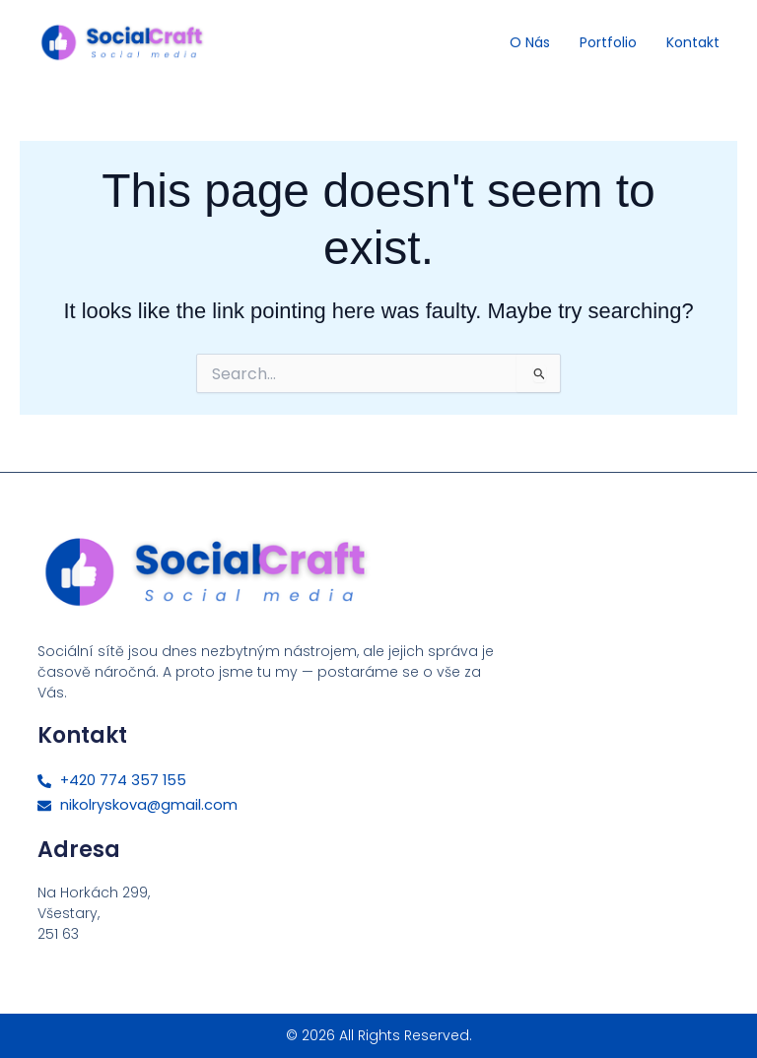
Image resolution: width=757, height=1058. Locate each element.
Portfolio (608, 42)
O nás (530, 42)
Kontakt (693, 42)
